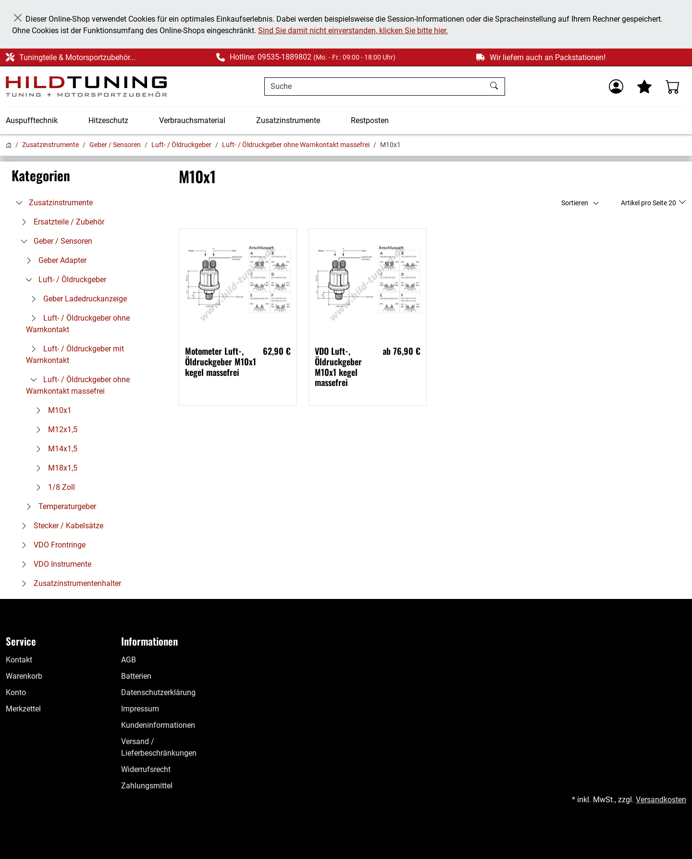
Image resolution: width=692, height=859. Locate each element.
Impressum (140, 708)
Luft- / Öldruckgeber (181, 145)
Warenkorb (24, 676)
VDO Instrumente (53, 564)
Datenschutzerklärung (158, 692)
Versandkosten (661, 799)
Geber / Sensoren (115, 145)
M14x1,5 (54, 448)
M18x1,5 (54, 468)
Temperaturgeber (58, 506)
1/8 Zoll (53, 487)
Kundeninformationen (158, 725)
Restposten (370, 120)
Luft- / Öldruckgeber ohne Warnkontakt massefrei (296, 145)
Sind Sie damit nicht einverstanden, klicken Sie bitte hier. (353, 30)
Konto (16, 692)
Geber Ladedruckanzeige (76, 298)
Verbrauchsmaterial (192, 120)
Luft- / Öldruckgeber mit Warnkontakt (75, 354)
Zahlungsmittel (147, 785)
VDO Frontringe (51, 544)
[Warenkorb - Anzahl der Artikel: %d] (672, 86)
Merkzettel (23, 708)
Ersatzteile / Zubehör (60, 221)
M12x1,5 (54, 429)
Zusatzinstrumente (288, 120)
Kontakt (19, 659)
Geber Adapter (53, 260)
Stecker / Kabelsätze (59, 525)
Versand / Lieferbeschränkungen (159, 747)
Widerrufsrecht (146, 769)
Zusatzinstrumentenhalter (68, 583)
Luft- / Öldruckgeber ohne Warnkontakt (78, 323)
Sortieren (574, 203)
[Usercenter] (616, 86)
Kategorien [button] (41, 175)
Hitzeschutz (108, 120)
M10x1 (51, 410)
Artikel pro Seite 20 (649, 203)
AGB (128, 659)
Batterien (136, 676)
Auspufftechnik (32, 120)
